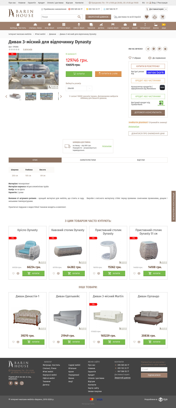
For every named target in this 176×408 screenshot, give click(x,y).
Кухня (71, 372)
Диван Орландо (148, 296)
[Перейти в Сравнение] (155, 17)
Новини (21, 3)
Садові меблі (74, 365)
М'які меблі (48, 372)
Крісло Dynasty (27, 230)
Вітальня (72, 368)
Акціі (70, 382)
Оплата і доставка (55, 3)
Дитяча (46, 385)
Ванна (71, 378)
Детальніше (134, 126)
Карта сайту (93, 388)
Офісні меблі (49, 378)
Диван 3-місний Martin (108, 296)
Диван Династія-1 (27, 296)
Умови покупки (95, 391)
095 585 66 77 (123, 365)
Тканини (46, 382)
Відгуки (69, 3)
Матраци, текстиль (51, 365)
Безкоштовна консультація (173, 206)
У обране (136, 58)
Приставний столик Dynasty (108, 231)
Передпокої (73, 375)
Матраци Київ (88, 404)
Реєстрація (162, 3)
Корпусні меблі (50, 375)
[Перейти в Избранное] (147, 17)
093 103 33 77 (123, 368)
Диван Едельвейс (68, 296)
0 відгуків (27, 49)
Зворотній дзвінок (98, 17)
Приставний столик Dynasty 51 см (148, 231)
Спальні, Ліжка (49, 368)
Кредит (41, 3)
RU (143, 3)
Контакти (79, 3)
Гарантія (32, 3)
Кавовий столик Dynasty (67, 230)
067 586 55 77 (123, 371)
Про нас (12, 3)
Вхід (152, 3)
